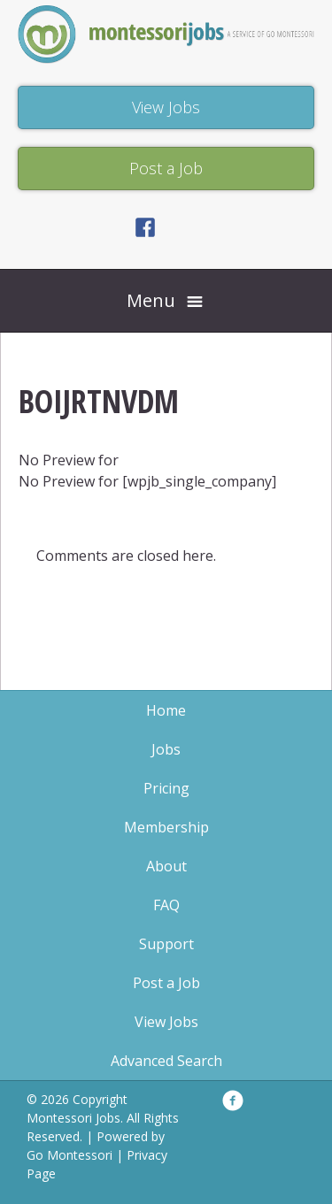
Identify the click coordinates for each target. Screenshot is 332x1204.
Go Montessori (69, 1154)
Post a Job (166, 983)
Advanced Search (166, 1060)
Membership (166, 827)
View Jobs (166, 1021)
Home (166, 710)
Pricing (166, 788)
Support (166, 944)
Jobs (166, 749)
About (166, 866)
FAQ (166, 905)
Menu (151, 300)
